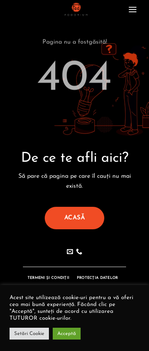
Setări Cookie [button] (29, 333)
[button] (132, 9)
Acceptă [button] (66, 333)
